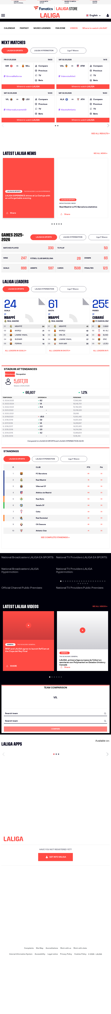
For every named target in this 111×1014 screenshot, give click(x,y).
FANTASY (24, 28)
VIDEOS (74, 28)
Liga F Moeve (72, 50)
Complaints (29, 1002)
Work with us (65, 1002)
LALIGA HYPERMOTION (43, 50)
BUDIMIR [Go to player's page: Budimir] (18, 365)
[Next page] (107, 808)
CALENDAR (9, 28)
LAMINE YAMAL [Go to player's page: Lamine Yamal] (21, 361)
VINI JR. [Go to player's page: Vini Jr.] (62, 361)
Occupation (21, 400)
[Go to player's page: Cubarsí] (106, 352)
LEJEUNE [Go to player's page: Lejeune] (107, 369)
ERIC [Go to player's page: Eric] (105, 365)
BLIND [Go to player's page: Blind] (105, 361)
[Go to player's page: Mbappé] (35, 335)
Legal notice (53, 1008)
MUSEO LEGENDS (42, 28)
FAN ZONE (60, 28)
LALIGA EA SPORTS (15, 50)
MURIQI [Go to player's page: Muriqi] (18, 356)
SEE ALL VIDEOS (99, 632)
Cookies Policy (80, 1008)
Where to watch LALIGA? (94, 28)
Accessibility (40, 1008)
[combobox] (55, 767)
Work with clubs (80, 1002)
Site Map (39, 1002)
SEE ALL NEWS (100, 153)
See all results (100, 133)
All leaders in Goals (15, 376)
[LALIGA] (50, 15)
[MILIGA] (107, 15)
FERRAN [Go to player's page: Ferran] (18, 369)
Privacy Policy (66, 1008)
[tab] (14, 50)
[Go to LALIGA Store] (55, 8)
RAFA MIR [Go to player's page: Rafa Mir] (63, 369)
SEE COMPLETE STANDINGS (55, 563)
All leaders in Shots (59, 376)
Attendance (10, 400)
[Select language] (94, 15)
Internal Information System (20, 1008)
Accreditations (52, 1002)
